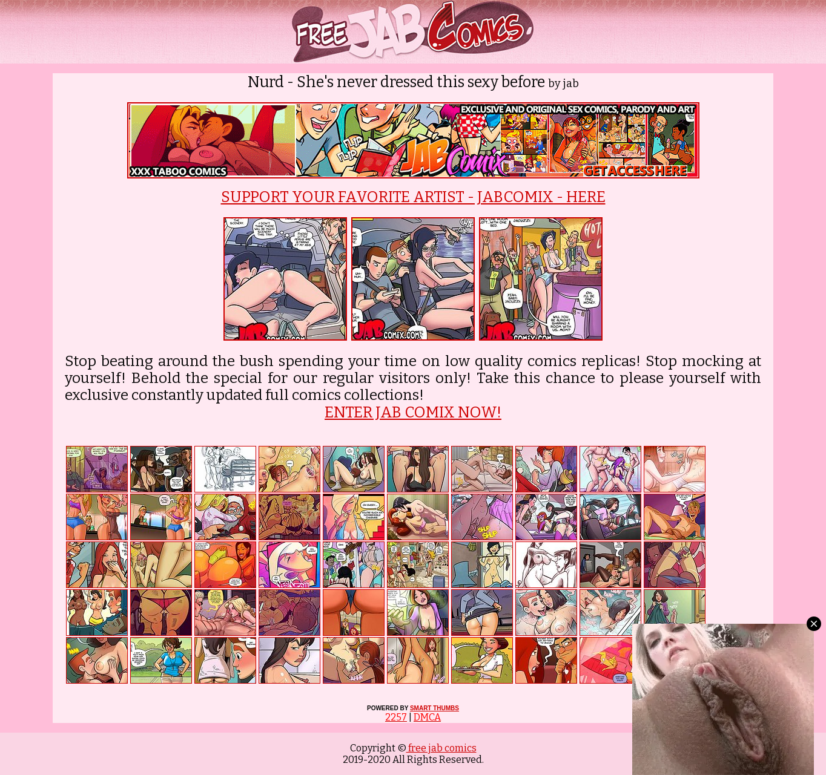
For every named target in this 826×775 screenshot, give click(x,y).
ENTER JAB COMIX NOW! (413, 413)
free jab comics (441, 748)
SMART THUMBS (434, 708)
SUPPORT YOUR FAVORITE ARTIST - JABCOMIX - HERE (413, 197)
